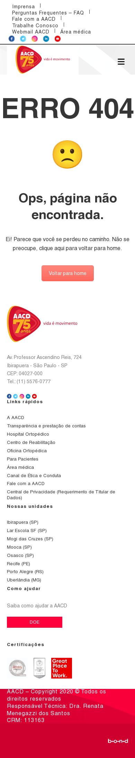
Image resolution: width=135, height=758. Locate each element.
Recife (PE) (18, 563)
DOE (34, 622)
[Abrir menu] (121, 61)
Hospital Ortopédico (28, 434)
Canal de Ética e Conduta (34, 475)
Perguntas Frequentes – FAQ (48, 13)
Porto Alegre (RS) (25, 571)
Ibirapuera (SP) (22, 522)
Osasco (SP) (20, 555)
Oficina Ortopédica (27, 450)
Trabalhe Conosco (35, 25)
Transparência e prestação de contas (46, 425)
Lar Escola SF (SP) (27, 530)
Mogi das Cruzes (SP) (30, 538)
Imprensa (23, 6)
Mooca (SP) (19, 547)
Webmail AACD (31, 32)
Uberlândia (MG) (24, 579)
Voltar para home (68, 273)
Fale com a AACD (34, 19)
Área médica (75, 32)
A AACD (15, 417)
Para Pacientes (22, 459)
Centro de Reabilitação (31, 442)
